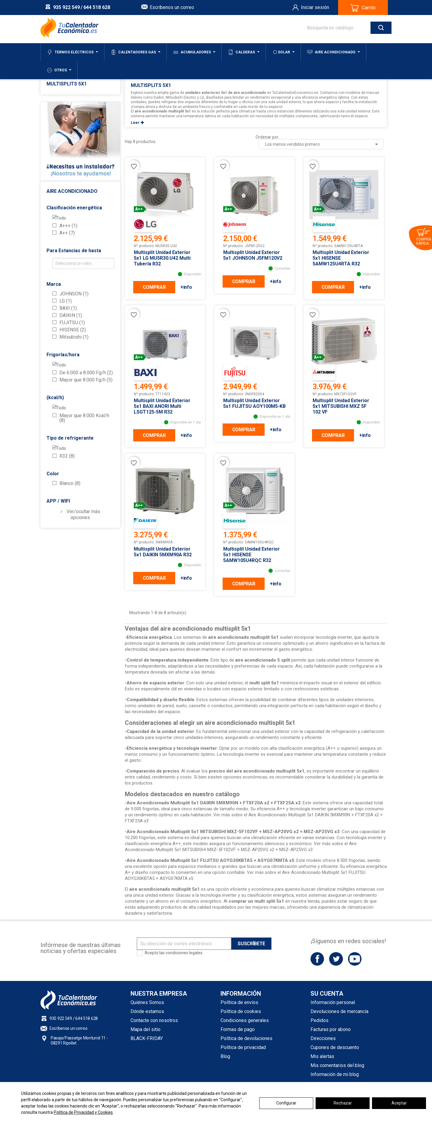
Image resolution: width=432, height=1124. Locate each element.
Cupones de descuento (334, 1047)
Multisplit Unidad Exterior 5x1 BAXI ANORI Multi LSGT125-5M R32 (162, 406)
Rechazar (343, 1103)
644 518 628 (96, 7)
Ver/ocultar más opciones (83, 514)
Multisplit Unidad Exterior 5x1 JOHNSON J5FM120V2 (252, 255)
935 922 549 (66, 7)
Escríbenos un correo (172, 7)
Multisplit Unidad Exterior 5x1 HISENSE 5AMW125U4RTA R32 (341, 258)
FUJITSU (72, 322)
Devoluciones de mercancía (339, 1011)
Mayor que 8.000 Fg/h (85, 380)
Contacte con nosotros (154, 1020)
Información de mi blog (334, 1074)
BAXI (68, 308)
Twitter (336, 959)
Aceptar (399, 1103)
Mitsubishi (73, 337)
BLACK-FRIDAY (146, 1038)
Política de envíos (239, 1002)
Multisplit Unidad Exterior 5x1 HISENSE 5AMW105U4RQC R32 (251, 554)
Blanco (69, 483)
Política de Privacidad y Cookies (83, 1112)
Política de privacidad (243, 1047)
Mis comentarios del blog (337, 1065)
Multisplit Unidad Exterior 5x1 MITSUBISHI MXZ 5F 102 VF (341, 406)
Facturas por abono (330, 1029)
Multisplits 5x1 (66, 84)
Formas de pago (237, 1029)
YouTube (355, 959)
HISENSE (72, 329)
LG (65, 301)
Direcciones (323, 1038)
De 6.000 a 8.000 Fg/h (86, 372)
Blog (225, 1056)
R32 (67, 456)
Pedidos (319, 1020)
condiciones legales (184, 952)
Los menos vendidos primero (322, 144)
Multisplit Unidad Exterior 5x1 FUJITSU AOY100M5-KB (254, 403)
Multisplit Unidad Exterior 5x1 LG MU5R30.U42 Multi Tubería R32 (162, 258)
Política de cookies (240, 1011)
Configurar (286, 1103)
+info (186, 287)
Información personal (332, 1002)
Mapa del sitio (145, 1029)
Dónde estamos (147, 1011)
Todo (61, 218)
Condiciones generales (244, 1020)
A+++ (68, 225)
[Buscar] (343, 28)
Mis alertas (322, 1056)
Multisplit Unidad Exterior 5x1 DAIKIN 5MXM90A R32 (163, 552)
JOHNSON (73, 293)
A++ (67, 233)
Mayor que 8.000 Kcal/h (84, 418)
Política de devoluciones (246, 1038)
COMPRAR (154, 287)
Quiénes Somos (147, 1002)
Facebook (317, 959)
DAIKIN (70, 315)
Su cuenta (326, 993)
